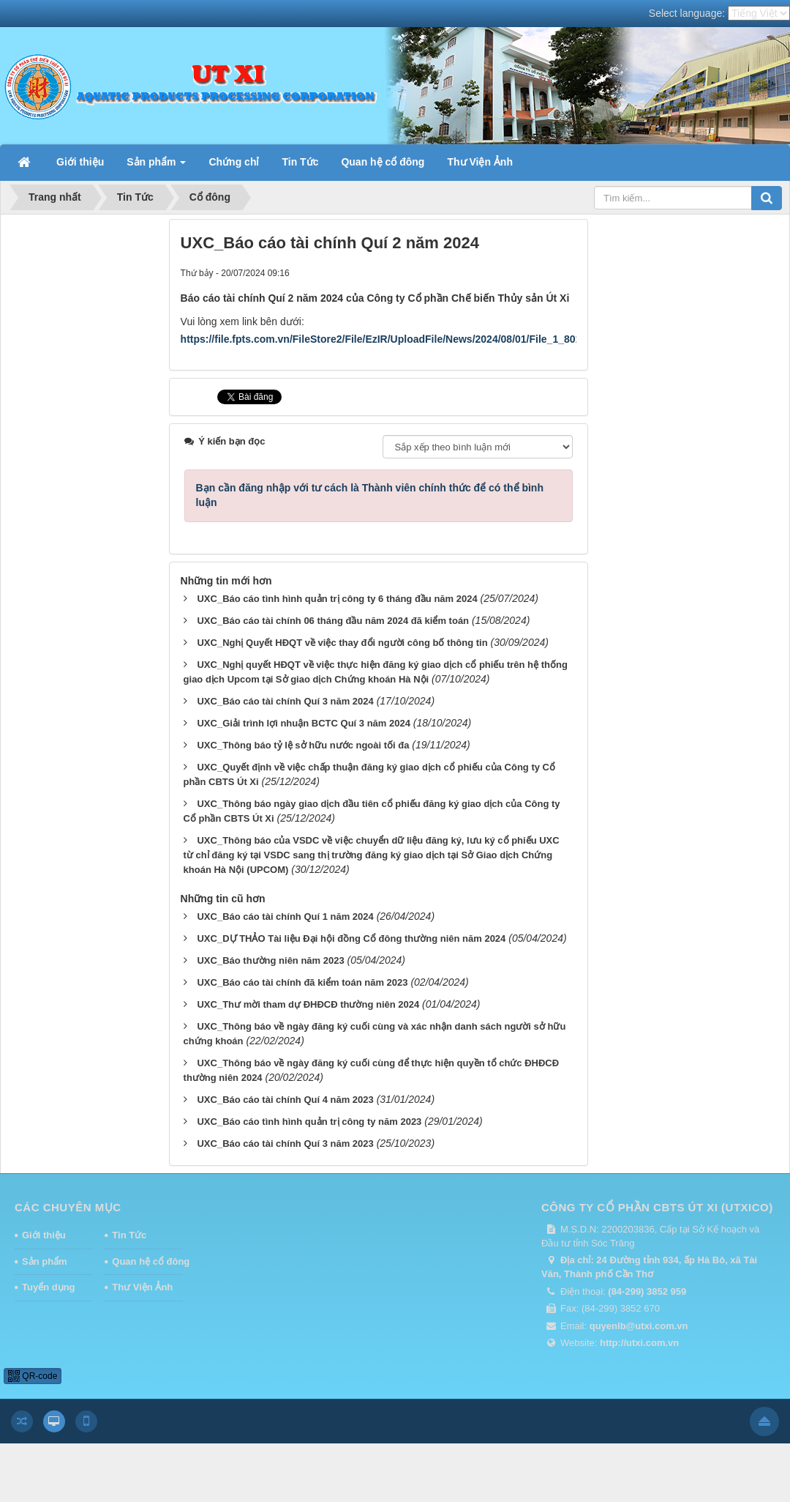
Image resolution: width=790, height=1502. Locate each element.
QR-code (32, 1376)
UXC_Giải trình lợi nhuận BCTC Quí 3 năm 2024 (303, 723)
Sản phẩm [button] (156, 166)
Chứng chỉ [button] (233, 162)
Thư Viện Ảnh (142, 1287)
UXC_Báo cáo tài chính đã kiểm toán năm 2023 (302, 982)
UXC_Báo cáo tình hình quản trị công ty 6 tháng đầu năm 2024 (337, 598)
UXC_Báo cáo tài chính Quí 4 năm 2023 (285, 1099)
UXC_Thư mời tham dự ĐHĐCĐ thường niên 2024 (308, 1004)
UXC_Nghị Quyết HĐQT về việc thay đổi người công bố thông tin (342, 642)
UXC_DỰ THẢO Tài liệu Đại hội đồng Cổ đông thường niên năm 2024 (351, 938)
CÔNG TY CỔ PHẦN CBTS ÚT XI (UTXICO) (657, 1207)
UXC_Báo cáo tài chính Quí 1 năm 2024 (285, 916)
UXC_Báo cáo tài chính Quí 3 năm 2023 (285, 1143)
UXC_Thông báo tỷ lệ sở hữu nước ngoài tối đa (303, 745)
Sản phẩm (44, 1261)
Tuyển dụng (48, 1287)
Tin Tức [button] (300, 162)
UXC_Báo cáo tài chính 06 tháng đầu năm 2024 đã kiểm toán (333, 620)
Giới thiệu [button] (80, 162)
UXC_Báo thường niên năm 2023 (270, 960)
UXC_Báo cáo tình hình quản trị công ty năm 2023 (309, 1121)
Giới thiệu (44, 1235)
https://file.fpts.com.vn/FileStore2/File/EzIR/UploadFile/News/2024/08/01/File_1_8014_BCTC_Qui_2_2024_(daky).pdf (460, 339)
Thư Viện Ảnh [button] (480, 162)
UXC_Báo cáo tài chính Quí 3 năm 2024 (285, 701)
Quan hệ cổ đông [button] (382, 162)
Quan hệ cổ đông (147, 1261)
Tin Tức (129, 1235)
